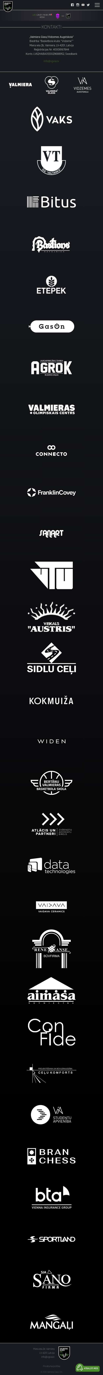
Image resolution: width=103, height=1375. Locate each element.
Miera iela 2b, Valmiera (43, 1349)
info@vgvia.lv (51, 61)
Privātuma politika (51, 1366)
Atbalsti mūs (91, 1369)
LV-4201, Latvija (46, 1353)
